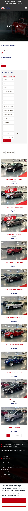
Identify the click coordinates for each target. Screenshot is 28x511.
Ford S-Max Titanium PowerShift (14, 345)
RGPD (3, 476)
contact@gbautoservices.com (14, 3)
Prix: (2, 63)
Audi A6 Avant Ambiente (14, 400)
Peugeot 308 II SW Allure (14, 234)
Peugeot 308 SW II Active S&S (14, 179)
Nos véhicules (5, 472)
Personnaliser (14, 504)
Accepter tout (14, 500)
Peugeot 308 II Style (14, 427)
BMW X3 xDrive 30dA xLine (14, 372)
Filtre (3, 66)
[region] (14, 497)
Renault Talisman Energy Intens (14, 207)
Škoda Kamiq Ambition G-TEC (14, 317)
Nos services (5, 469)
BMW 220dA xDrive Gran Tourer (14, 290)
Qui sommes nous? (6, 467)
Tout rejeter (14, 508)
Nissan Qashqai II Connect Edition (14, 262)
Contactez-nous (6, 474)
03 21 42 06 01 (6, 458)
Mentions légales (6, 479)
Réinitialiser (7, 140)
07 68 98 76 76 (6, 456)
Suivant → (17, 435)
